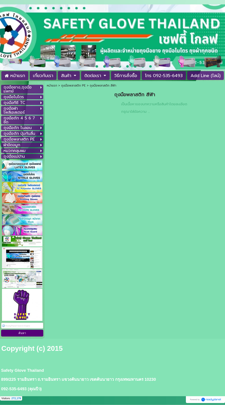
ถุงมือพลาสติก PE (73, 85)
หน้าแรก (52, 85)
